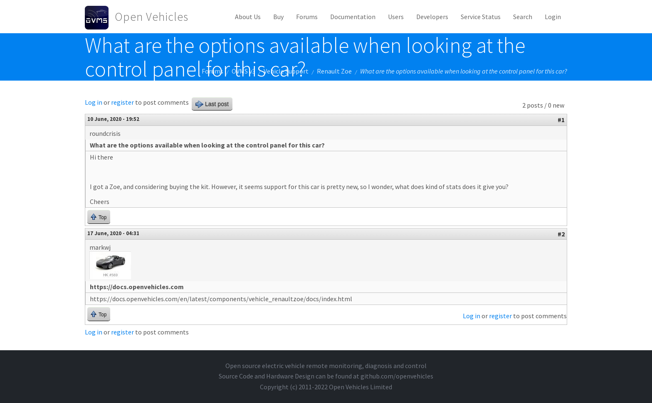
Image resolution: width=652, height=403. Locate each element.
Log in (93, 102)
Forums (307, 16)
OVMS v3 (243, 71)
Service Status (481, 16)
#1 (561, 119)
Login (553, 16)
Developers (432, 16)
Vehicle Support (286, 71)
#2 (561, 234)
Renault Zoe (334, 71)
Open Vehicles (151, 16)
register (122, 102)
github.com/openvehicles (397, 376)
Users (396, 16)
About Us (248, 16)
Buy (278, 16)
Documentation (352, 16)
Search (522, 16)
